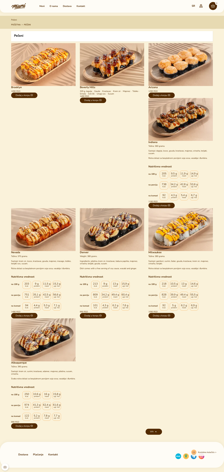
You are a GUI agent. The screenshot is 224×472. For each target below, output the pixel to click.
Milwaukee (155, 252)
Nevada (15, 252)
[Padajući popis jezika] (193, 6)
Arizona (153, 87)
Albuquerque (19, 362)
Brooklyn (16, 87)
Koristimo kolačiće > (207, 452)
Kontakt (53, 454)
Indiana (152, 142)
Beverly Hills (87, 87)
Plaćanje (38, 454)
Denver (84, 252)
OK (193, 452)
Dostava (23, 454)
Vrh (154, 431)
